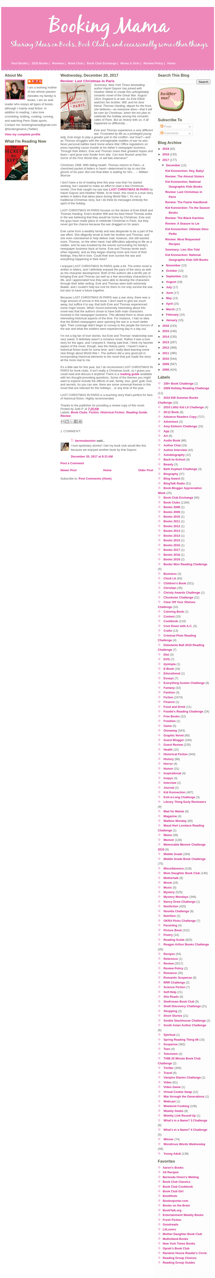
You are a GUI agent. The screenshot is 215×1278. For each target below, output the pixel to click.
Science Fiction (174, 987)
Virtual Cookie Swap (178, 1092)
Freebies (170, 721)
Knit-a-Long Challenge (179, 797)
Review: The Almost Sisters (184, 176)
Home (171, 63)
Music (168, 887)
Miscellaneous (174, 868)
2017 (166, 160)
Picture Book (173, 930)
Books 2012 (172, 526)
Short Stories (173, 1015)
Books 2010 (172, 516)
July (169, 287)
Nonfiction (171, 906)
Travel (168, 1073)
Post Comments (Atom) (95, 478)
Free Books (172, 716)
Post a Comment (72, 463)
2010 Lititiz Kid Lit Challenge (184, 407)
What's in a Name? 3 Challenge (185, 1120)
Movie (168, 882)
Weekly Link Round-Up (180, 1115)
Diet (166, 654)
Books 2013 (172, 531)
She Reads (171, 996)
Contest (169, 616)
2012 (166, 347)
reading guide (129, 374)
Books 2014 (172, 535)
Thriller (168, 1068)
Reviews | (59, 63)
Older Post (145, 470)
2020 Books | (41, 63)
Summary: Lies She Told (182, 249)
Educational (172, 673)
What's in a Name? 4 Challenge (185, 1129)
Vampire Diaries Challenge (182, 1077)
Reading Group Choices (180, 1258)
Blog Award (172, 478)
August (171, 282)
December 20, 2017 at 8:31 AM (92, 456)
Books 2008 (172, 507)
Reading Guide (136, 412)
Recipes (169, 954)
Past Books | (20, 63)
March (171, 309)
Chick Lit (170, 578)
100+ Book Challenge (178, 383)
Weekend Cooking (176, 1106)
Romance (170, 973)
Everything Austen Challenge (184, 683)
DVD (167, 659)
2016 (166, 325)
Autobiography (174, 455)
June (170, 292)
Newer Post (69, 470)
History (169, 759)
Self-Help (170, 992)
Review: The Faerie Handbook (186, 202)
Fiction (94, 412)
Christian (170, 588)
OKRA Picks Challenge (180, 920)
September (174, 276)
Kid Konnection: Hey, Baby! (184, 171)
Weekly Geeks (173, 1111)
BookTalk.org (172, 1210)
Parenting (170, 925)
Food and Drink (174, 707)
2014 (166, 336)
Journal (169, 787)
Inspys (168, 778)
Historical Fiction (112, 412)
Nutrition (170, 916)
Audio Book (172, 440)
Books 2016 (172, 545)
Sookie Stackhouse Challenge (185, 1020)
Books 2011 (172, 521)
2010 (166, 358)
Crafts (168, 630)
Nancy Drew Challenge (180, 901)
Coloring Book (174, 611)
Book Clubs (79, 412)
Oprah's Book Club (176, 1248)
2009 (166, 364)
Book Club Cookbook (178, 1186)
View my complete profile (22, 134)
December (173, 165)
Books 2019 (172, 559)
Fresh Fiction (172, 1220)
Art (166, 436)
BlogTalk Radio (174, 483)
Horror (168, 763)
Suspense (170, 1044)
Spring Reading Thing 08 (181, 1039)
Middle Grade (173, 854)
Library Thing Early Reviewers (185, 802)
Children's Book (175, 583)
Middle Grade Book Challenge (184, 859)
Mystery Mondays (176, 897)
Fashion (169, 692)
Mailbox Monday (175, 821)
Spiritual (169, 1034)
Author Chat (172, 445)
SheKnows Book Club (179, 1001)
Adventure (171, 421)
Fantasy (169, 688)
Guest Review (173, 744)
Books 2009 (172, 512)
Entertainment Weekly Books (183, 1215)
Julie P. (37, 81)
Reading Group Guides (179, 1262)
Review (66, 416)
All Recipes (171, 1172)
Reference (171, 959)
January (172, 320)
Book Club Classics (176, 1181)
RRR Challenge (174, 982)
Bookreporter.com (175, 1201)
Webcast (170, 1101)
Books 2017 (172, 550)
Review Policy (173, 968)
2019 (166, 148)
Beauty (168, 464)
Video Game (172, 1087)
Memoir (169, 840)
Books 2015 (172, 540)
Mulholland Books (175, 1239)
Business (170, 573)
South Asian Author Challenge (185, 1025)
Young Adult (172, 1153)
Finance (169, 702)
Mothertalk (171, 878)
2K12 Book (171, 412)
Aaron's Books (173, 1167)
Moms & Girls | (130, 63)
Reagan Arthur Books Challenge (186, 944)
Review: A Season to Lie (182, 223)
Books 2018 (172, 554)
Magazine (170, 816)
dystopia (170, 664)
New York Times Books (179, 1243)
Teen (167, 1049)
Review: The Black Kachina (184, 218)
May (169, 298)
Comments (169, 133)
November (173, 265)
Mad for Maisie (174, 811)
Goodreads (171, 1224)
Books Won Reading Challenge (185, 564)
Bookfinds (170, 1196)
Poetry (168, 935)
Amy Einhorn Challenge (180, 426)
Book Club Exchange (178, 497)
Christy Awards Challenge (182, 592)
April (170, 303)
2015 (166, 331)
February (173, 314)
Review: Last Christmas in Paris (88, 81)
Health (168, 749)
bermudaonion (85, 440)
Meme (168, 835)
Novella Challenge (176, 911)
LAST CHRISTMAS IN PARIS (129, 189)
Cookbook (171, 621)
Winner (168, 1139)
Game (168, 726)
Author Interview (175, 450)
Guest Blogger (174, 740)
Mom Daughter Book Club (182, 873)
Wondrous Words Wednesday (184, 1144)
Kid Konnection (175, 792)
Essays (169, 678)
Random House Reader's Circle (185, 1253)
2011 (166, 353)
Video (168, 1082)
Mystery (169, 892)
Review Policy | (154, 63)
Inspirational (172, 773)
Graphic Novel (174, 735)
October (172, 270)
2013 (166, 342)
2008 (166, 369)
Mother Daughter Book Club (182, 1234)
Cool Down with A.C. (178, 626)
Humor (168, 768)
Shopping (170, 1011)
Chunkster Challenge (178, 597)
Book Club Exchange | (102, 63)
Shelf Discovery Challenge (182, 1006)
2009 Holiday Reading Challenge (186, 388)
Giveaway (170, 730)
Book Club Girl (173, 1191)
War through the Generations (184, 1096)
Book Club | (76, 63)
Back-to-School (174, 459)
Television (171, 1054)
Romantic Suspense (178, 977)
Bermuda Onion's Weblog (181, 1177)
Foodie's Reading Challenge (183, 711)
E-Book (169, 668)
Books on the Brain (176, 1205)
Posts (166, 126)
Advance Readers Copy (180, 416)
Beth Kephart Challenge (180, 469)
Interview (170, 782)
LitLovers (169, 1229)
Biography (171, 474)
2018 (166, 154)
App (166, 431)
